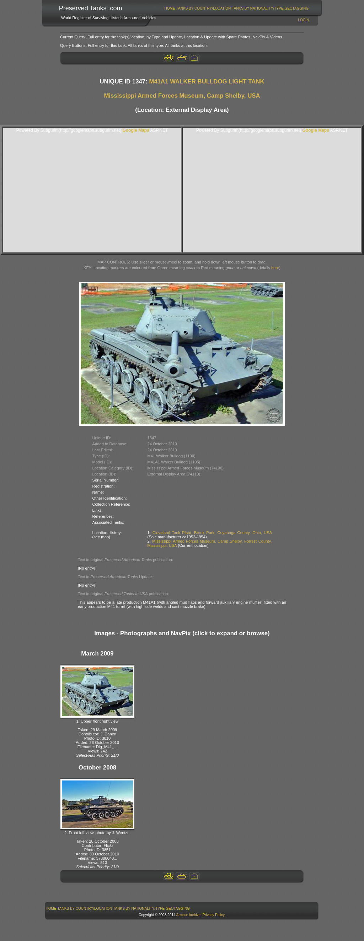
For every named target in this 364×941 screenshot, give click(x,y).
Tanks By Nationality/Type (257, 8)
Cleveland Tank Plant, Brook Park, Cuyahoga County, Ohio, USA (212, 533)
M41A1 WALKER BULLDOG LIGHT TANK (206, 81)
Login (303, 20)
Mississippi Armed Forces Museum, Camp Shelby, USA (182, 95)
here (275, 268)
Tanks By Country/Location (203, 8)
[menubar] (236, 8)
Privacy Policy (214, 915)
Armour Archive (188, 915)
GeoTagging (296, 8)
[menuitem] (170, 8)
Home (170, 8)
